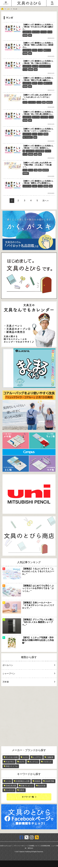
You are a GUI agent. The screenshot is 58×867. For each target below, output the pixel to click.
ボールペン (28, 665)
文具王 (21, 790)
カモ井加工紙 (40, 151)
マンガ (50, 32)
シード (35, 134)
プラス (35, 50)
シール (8, 781)
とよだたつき (27, 32)
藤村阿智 (49, 102)
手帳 (35, 170)
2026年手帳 (49, 781)
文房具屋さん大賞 (22, 781)
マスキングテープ (45, 66)
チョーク (48, 151)
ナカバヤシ (10, 762)
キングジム (36, 32)
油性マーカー (48, 83)
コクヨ (25, 170)
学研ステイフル (12, 766)
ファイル (43, 32)
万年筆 (28, 682)
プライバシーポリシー (20, 845)
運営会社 (30, 848)
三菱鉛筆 (49, 757)
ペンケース (32, 102)
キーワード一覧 (28, 797)
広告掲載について (34, 845)
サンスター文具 (12, 757)
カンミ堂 (35, 66)
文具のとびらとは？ (6, 845)
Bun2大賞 (41, 786)
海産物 (25, 35)
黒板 (40, 154)
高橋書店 (25, 173)
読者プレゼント (27, 786)
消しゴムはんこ (27, 137)
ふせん (35, 186)
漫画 (30, 35)
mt (23, 151)
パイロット (47, 762)
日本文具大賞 (11, 786)
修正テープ (47, 50)
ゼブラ (35, 83)
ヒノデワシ (37, 757)
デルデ (25, 102)
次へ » (45, 200)
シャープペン (28, 673)
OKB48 (37, 781)
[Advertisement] (29, 716)
